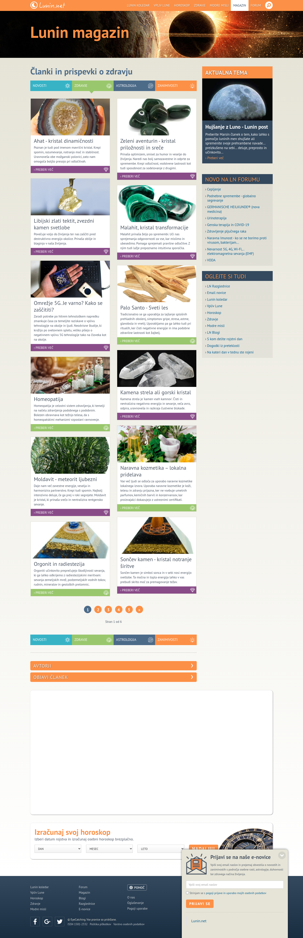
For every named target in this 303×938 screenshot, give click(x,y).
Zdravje (200, 5)
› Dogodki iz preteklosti (222, 346)
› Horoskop (213, 313)
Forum (256, 5)
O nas (131, 897)
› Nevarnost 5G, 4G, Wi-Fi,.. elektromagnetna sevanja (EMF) (229, 251)
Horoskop (182, 5)
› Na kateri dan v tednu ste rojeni (229, 352)
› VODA (210, 260)
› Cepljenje (213, 189)
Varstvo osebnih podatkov (129, 924)
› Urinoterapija (216, 218)
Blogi (82, 898)
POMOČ (139, 888)
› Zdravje (211, 319)
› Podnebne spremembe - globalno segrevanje (230, 198)
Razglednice (87, 904)
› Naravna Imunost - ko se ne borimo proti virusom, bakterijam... (236, 240)
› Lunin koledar (216, 299)
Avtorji (42, 666)
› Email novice (215, 293)
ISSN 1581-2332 (78, 924)
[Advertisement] (151, 752)
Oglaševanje (135, 903)
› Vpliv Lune (213, 306)
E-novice (84, 909)
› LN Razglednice (217, 286)
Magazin (239, 5)
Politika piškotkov (100, 924)
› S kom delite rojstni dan (223, 339)
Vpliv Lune (162, 5)
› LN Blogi (212, 332)
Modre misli (219, 5)
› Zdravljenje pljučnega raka (225, 231)
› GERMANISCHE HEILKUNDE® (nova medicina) (232, 209)
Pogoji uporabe (137, 908)
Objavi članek (50, 677)
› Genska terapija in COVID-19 (227, 225)
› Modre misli (215, 326)
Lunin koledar (138, 5)
